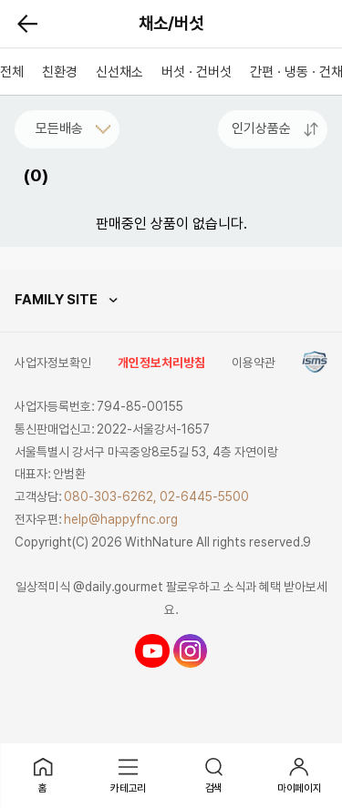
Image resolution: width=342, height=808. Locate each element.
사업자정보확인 (53, 362)
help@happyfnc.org (121, 519)
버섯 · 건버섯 (196, 72)
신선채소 (119, 72)
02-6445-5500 (204, 496)
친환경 (60, 72)
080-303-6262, (110, 496)
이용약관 (253, 362)
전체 (12, 72)
